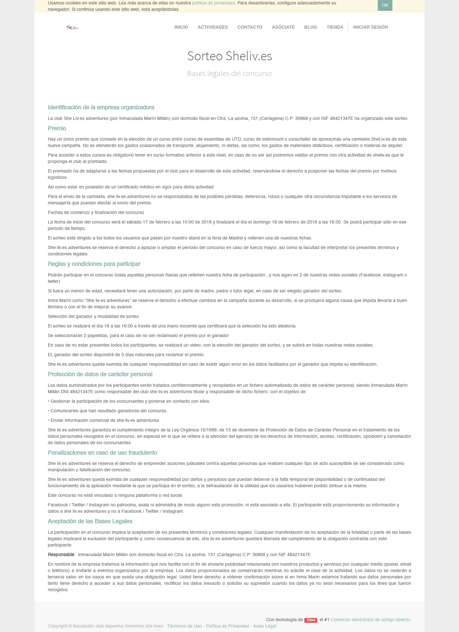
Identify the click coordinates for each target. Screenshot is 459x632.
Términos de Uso (184, 626)
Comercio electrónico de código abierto (370, 620)
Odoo (311, 620)
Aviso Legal (264, 626)
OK (385, 5)
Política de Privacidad (227, 626)
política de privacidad (213, 3)
